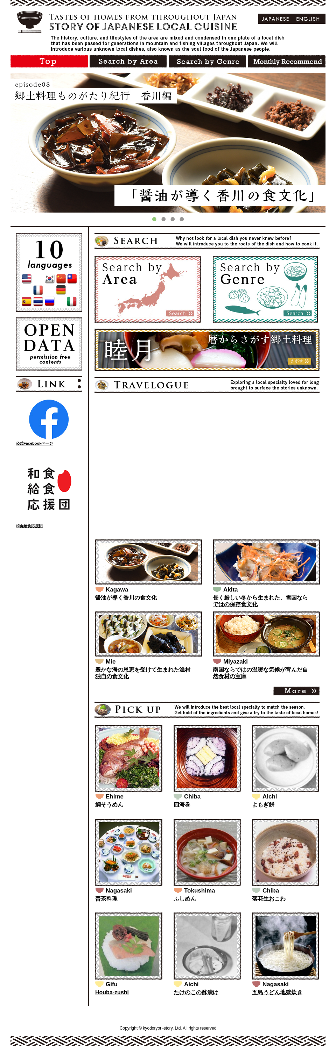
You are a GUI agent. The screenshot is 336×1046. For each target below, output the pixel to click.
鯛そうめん (109, 805)
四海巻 (182, 805)
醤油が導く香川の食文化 (126, 598)
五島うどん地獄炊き (277, 992)
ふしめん (185, 899)
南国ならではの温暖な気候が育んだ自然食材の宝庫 (260, 673)
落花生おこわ (269, 899)
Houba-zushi (112, 992)
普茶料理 (106, 899)
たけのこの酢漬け (196, 992)
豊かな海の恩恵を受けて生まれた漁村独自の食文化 (142, 673)
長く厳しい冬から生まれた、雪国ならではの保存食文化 (260, 601)
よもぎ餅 (263, 805)
